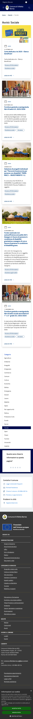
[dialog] (16, 704)
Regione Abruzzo (8, 2)
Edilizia (6, 387)
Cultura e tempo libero (10, 572)
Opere (6, 406)
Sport (6, 431)
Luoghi (6, 636)
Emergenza (7, 391)
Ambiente (7, 362)
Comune (6, 376)
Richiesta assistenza (10, 682)
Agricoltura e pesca (9, 614)
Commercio (7, 373)
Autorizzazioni (8, 611)
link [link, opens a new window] (7, 704)
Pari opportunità (9, 409)
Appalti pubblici (8, 580)
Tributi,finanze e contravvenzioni (14, 603)
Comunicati (7, 625)
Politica (6, 413)
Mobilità (6, 402)
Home (4, 15)
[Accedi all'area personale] (26, 2)
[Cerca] (29, 8)
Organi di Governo (9, 544)
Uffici (5, 549)
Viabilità (6, 446)
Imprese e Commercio (10, 577)
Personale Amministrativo (12, 558)
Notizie (6, 622)
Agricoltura (7, 358)
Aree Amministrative (10, 547)
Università (7, 442)
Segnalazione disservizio (11, 676)
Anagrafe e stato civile (10, 569)
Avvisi (7, 46)
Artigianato (7, 369)
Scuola (6, 420)
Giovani (6, 395)
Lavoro (6, 398)
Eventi (6, 639)
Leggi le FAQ (7, 679)
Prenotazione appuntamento (12, 673)
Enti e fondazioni (9, 552)
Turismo (6, 439)
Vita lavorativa (8, 575)
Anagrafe (7, 365)
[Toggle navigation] (3, 7)
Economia (7, 384)
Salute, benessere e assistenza (13, 608)
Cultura (6, 380)
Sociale (6, 428)
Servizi (6, 424)
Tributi (6, 435)
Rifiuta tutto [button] (16, 712)
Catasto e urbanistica (10, 583)
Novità (10, 15)
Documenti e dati (9, 561)
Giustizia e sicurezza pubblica (12, 600)
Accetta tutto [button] (16, 708)
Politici (6, 555)
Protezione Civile (9, 417)
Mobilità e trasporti (9, 589)
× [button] (31, 691)
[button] (16, 716)
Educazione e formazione (11, 597)
